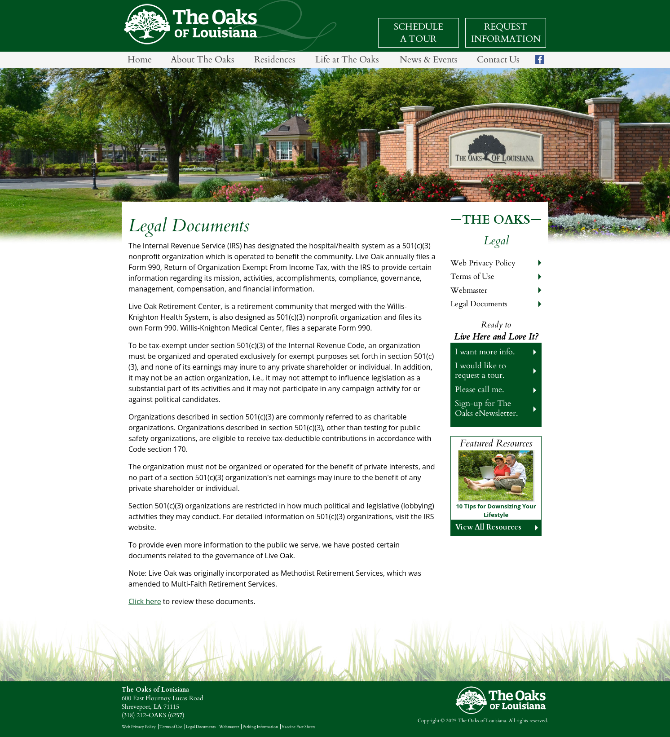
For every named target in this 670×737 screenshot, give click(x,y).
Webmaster (468, 290)
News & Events (429, 59)
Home (140, 59)
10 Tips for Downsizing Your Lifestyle (496, 510)
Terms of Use (472, 276)
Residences (274, 59)
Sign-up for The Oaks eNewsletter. (486, 408)
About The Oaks (202, 59)
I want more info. (485, 351)
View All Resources (488, 527)
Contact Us (498, 59)
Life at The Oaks (347, 59)
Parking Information (260, 726)
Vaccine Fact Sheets (298, 726)
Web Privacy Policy (483, 263)
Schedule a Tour (418, 33)
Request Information (506, 33)
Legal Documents (478, 304)
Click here (144, 601)
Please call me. (479, 389)
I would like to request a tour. (480, 370)
